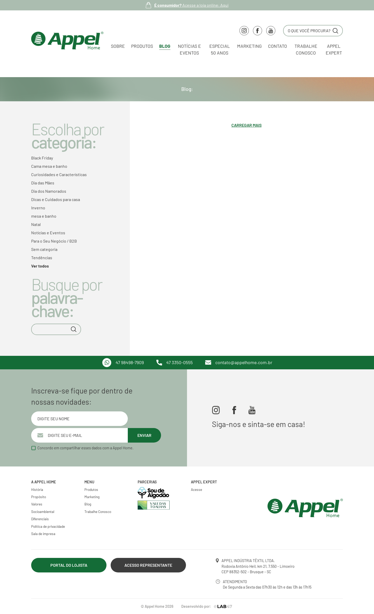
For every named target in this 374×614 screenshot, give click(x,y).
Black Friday (42, 157)
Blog (164, 46)
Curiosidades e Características (59, 174)
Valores (36, 504)
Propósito (38, 497)
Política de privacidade (48, 526)
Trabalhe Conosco (97, 511)
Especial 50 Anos (219, 49)
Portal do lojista (68, 565)
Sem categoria (44, 249)
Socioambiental (42, 511)
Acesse (196, 489)
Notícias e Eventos (189, 49)
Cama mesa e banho (49, 166)
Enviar (144, 435)
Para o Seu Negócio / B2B (54, 240)
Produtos (142, 46)
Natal (36, 224)
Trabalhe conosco (306, 49)
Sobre (118, 46)
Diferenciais (40, 519)
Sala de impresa (43, 533)
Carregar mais (246, 125)
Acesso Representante (148, 565)
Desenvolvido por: (207, 606)
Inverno (38, 207)
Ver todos (40, 265)
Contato (277, 46)
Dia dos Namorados (48, 191)
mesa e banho (43, 215)
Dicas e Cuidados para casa (55, 199)
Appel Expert (334, 49)
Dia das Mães (42, 182)
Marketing (249, 46)
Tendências (41, 257)
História (37, 489)
